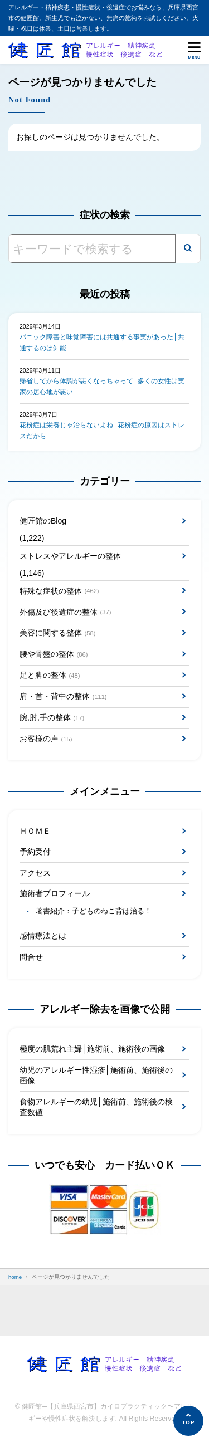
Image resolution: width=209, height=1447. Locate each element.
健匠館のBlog (43, 520)
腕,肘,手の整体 (52, 718)
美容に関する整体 (57, 633)
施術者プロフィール (55, 893)
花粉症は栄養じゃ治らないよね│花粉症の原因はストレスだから (102, 430)
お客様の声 (46, 739)
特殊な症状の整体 (59, 591)
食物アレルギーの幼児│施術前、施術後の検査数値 (96, 1107)
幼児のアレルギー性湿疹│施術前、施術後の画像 (96, 1075)
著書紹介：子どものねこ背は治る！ (94, 911)
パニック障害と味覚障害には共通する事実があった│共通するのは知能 (102, 342)
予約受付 (35, 851)
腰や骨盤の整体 (54, 654)
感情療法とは (43, 935)
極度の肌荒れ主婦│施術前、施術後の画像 (92, 1048)
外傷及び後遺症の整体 (65, 612)
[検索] (188, 248)
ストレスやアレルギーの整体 (70, 555)
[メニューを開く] (194, 50)
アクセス (35, 872)
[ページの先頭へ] (188, 1421)
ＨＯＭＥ (35, 831)
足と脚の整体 (50, 675)
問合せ (31, 956)
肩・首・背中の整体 (63, 696)
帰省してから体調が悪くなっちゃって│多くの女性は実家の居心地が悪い (102, 386)
